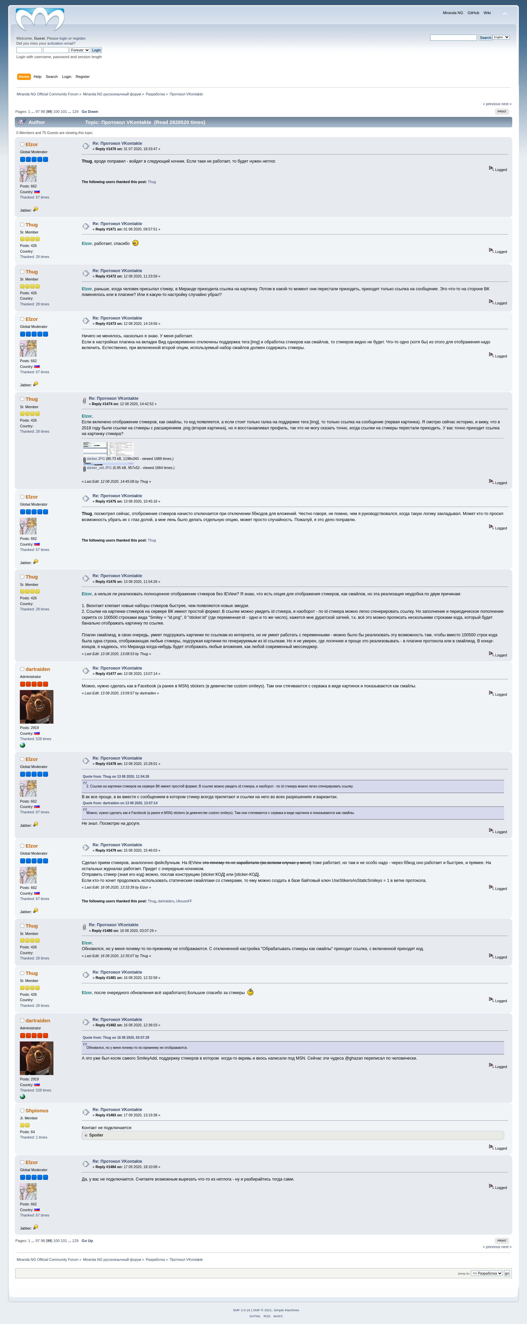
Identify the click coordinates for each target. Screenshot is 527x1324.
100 (56, 112)
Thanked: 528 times (35, 739)
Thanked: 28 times (34, 257)
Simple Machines (286, 1310)
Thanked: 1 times (33, 1137)
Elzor (32, 144)
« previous (491, 104)
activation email (60, 43)
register (79, 38)
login (63, 38)
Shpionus (37, 1110)
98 (43, 112)
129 (75, 112)
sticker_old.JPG (97, 468)
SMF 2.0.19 (241, 1310)
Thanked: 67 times (34, 197)
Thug (152, 182)
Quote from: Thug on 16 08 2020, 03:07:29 (116, 1037)
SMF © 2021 (262, 1310)
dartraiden (38, 669)
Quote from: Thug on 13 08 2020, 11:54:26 (116, 776)
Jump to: (464, 1273)
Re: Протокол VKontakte (117, 143)
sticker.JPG (94, 459)
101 (64, 112)
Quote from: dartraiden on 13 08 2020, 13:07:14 (120, 803)
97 (38, 112)
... (33, 112)
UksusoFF (184, 901)
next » (506, 104)
